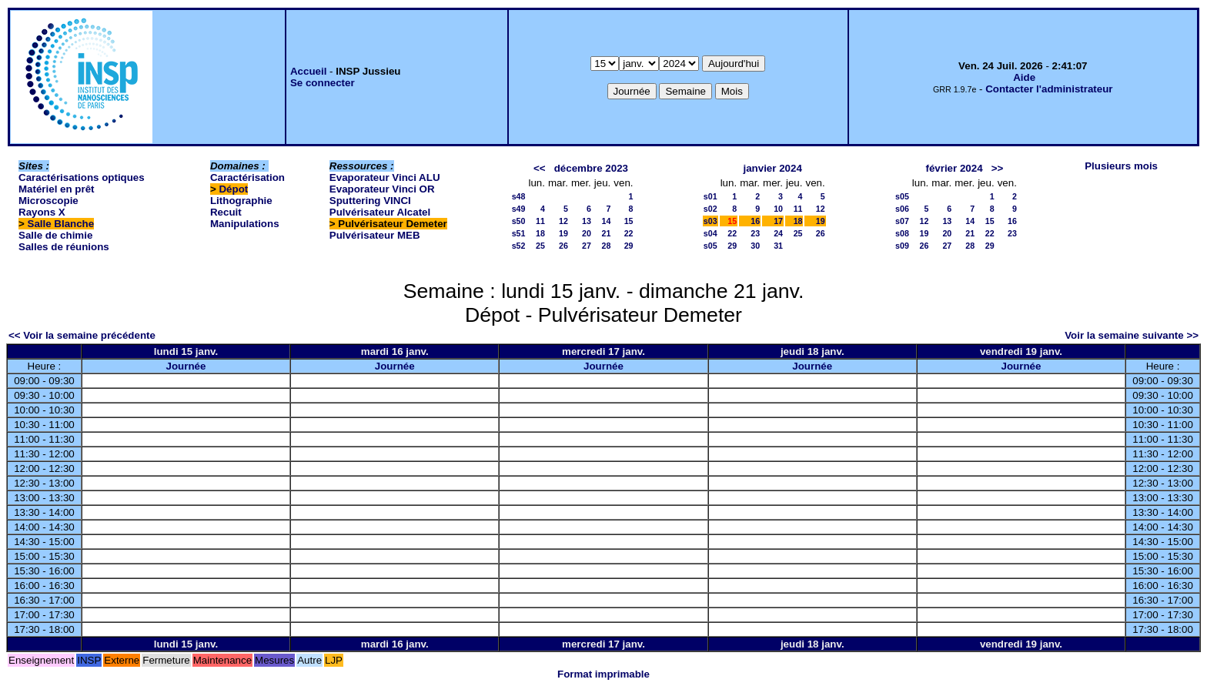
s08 (902, 233)
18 (540, 233)
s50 (519, 221)
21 (605, 233)
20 (586, 233)
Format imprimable (603, 674)
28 (605, 245)
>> (997, 168)
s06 (902, 208)
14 (605, 221)
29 (629, 245)
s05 (710, 245)
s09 (902, 245)
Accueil (308, 71)
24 (778, 233)
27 (586, 245)
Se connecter (322, 83)
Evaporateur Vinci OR (382, 189)
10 (778, 208)
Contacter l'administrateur (1048, 89)
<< (539, 168)
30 (755, 245)
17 (778, 221)
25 (540, 245)
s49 (519, 208)
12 (563, 221)
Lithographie (241, 200)
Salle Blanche (61, 223)
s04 (710, 233)
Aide (1024, 77)
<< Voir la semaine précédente (81, 335)
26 (563, 245)
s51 (519, 233)
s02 (710, 208)
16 (755, 221)
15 (629, 221)
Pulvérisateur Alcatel (379, 212)
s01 (710, 196)
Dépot (233, 189)
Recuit (226, 212)
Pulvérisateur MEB (374, 235)
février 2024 (953, 168)
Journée (186, 366)
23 (755, 233)
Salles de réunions (63, 247)
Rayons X (41, 212)
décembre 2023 (591, 168)
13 (586, 221)
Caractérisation (247, 177)
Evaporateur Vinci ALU (384, 177)
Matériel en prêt (56, 189)
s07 (902, 221)
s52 (519, 245)
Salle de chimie (55, 235)
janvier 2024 (773, 168)
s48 (519, 196)
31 (778, 245)
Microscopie (48, 200)
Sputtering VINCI (370, 200)
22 (629, 233)
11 (540, 221)
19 (563, 233)
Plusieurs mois (1121, 166)
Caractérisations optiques (81, 177)
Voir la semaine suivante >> (1132, 335)
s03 (710, 221)
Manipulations (244, 223)
